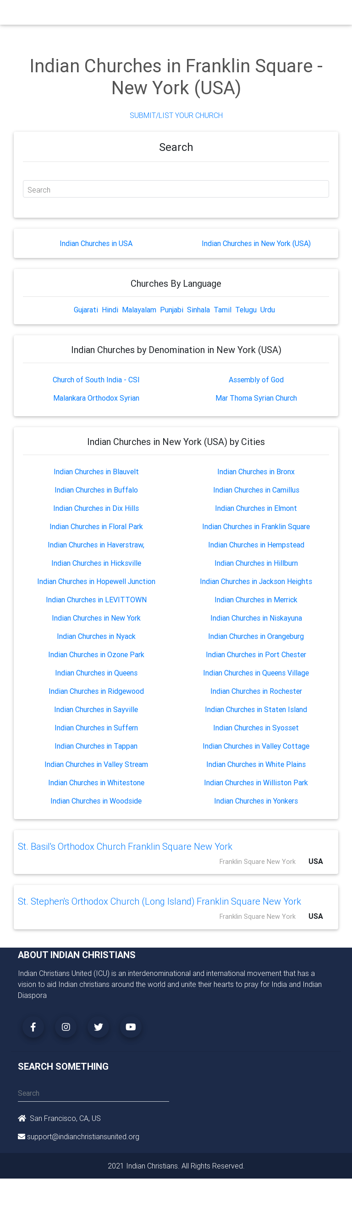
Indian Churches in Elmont (256, 508)
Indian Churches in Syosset (256, 727)
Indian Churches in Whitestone (96, 782)
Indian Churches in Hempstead (256, 544)
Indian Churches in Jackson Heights (256, 581)
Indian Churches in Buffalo (96, 489)
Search (39, 189)
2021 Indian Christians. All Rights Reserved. (176, 1165)
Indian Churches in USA (96, 243)
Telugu (246, 309)
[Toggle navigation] (328, 14)
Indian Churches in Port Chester (256, 654)
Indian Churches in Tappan (96, 745)
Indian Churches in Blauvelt (96, 471)
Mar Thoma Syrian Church (256, 397)
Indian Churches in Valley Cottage (256, 745)
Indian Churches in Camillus (256, 489)
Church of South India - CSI (96, 379)
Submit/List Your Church (176, 115)
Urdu (267, 309)
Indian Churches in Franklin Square (256, 526)
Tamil (222, 309)
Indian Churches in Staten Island (256, 709)
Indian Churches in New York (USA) (256, 243)
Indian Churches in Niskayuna (256, 617)
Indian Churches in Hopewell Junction (96, 581)
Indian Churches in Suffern (96, 727)
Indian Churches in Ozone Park (96, 654)
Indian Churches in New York (96, 617)
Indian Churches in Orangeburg (256, 636)
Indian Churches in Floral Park (96, 526)
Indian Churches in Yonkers (256, 800)
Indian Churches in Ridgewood (96, 691)
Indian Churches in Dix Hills (96, 508)
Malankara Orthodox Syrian (96, 397)
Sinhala (198, 309)
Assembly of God (256, 379)
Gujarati (86, 309)
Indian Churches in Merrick (255, 599)
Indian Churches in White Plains (256, 764)
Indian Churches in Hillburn (256, 563)
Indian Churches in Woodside (96, 800)
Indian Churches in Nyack (96, 636)
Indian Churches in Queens (96, 672)
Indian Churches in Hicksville (96, 563)
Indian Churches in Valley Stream (96, 764)
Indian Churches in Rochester (256, 691)
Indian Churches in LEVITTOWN (96, 599)
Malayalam (139, 309)
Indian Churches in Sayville (96, 709)
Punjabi (171, 309)
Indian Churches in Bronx (256, 471)
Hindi (110, 309)
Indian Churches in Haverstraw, (96, 544)
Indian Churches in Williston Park (256, 782)
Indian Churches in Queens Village (256, 672)
